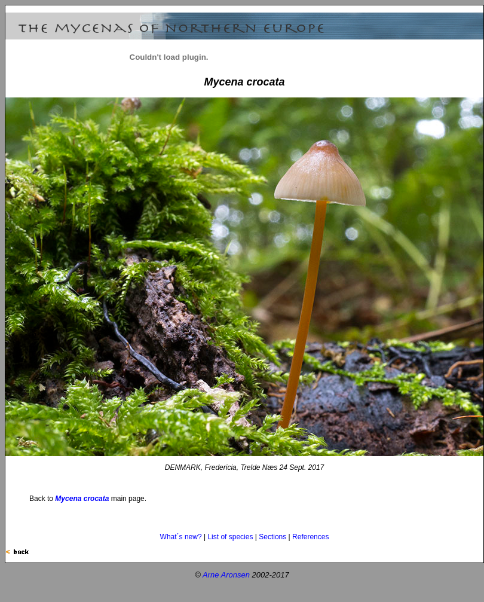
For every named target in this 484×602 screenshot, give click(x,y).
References (310, 537)
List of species (230, 537)
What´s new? (181, 537)
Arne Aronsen (226, 574)
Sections (272, 537)
